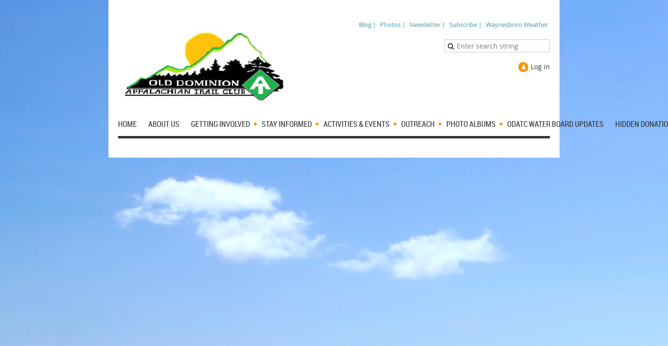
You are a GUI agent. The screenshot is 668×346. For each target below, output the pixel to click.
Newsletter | (427, 24)
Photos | (393, 24)
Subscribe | (465, 24)
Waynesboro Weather (517, 24)
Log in (540, 66)
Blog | (367, 24)
